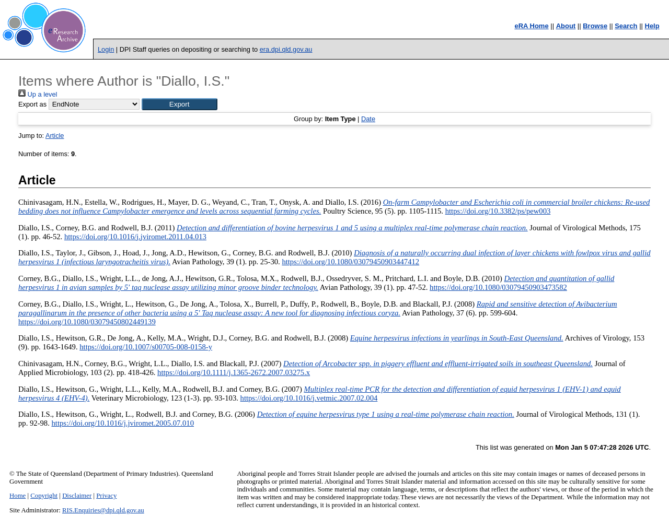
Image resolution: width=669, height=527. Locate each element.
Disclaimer (76, 495)
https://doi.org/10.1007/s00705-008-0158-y (145, 347)
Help (652, 26)
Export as (32, 104)
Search (626, 26)
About (566, 26)
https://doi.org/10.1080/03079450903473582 (498, 287)
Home (17, 495)
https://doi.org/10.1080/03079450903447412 (350, 261)
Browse (595, 26)
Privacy (106, 495)
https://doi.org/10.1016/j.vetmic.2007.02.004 (309, 398)
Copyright (43, 495)
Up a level (37, 94)
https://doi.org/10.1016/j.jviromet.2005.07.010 (123, 423)
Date (368, 119)
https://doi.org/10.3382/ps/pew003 (498, 211)
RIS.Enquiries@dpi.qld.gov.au (103, 510)
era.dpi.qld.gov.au (286, 49)
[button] (179, 104)
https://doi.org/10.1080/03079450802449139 (87, 322)
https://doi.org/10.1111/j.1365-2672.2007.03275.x (233, 372)
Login (106, 49)
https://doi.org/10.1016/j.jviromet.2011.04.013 (135, 236)
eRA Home (531, 26)
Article (54, 135)
